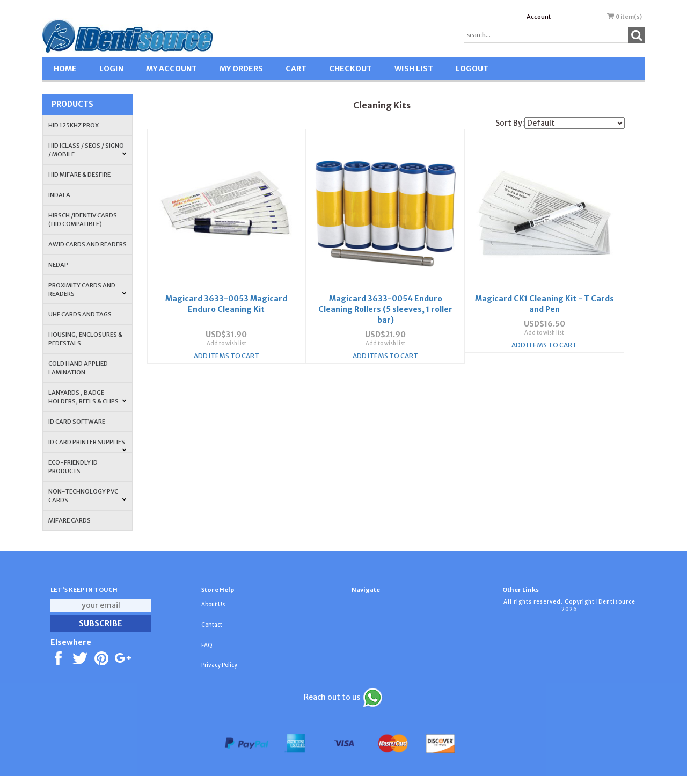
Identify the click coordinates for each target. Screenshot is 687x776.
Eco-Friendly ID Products (73, 467)
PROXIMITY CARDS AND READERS (87, 289)
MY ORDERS (241, 69)
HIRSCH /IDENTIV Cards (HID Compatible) (82, 220)
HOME (65, 69)
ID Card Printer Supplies (87, 445)
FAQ (207, 645)
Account (539, 16)
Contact (211, 624)
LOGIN (111, 69)
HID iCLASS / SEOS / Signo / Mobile (87, 150)
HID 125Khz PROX (73, 125)
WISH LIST (413, 69)
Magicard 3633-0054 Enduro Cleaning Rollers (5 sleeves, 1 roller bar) (385, 304)
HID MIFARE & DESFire (79, 174)
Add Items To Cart (226, 350)
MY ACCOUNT (171, 69)
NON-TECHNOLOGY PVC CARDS (87, 496)
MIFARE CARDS (69, 520)
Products (72, 104)
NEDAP (58, 265)
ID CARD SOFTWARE (76, 421)
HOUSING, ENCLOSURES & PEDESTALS (85, 339)
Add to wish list (226, 338)
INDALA (59, 195)
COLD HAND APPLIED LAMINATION (78, 368)
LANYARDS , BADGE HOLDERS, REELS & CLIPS (87, 397)
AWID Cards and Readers (87, 244)
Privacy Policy (219, 665)
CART (296, 69)
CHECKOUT (350, 69)
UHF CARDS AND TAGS (80, 314)
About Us (213, 604)
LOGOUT (472, 69)
